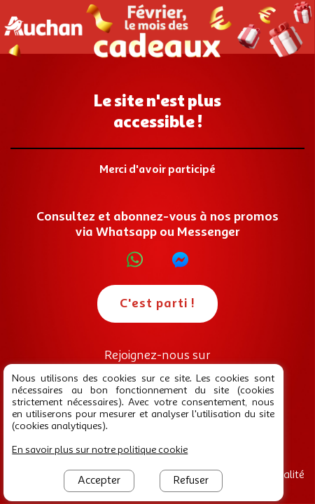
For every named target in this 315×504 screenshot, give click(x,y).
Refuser (191, 480)
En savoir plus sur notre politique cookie (100, 450)
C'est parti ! (157, 304)
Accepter (99, 480)
